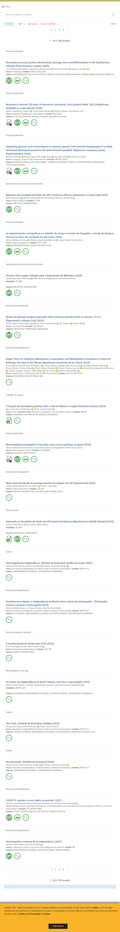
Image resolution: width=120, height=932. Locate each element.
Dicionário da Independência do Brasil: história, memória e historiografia (41, 569)
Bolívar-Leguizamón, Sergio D (17, 111)
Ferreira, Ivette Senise (14, 525)
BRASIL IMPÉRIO (63, 850)
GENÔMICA (75, 74)
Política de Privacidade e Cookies (34, 914)
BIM (41, 376)
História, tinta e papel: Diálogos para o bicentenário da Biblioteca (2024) (44, 275)
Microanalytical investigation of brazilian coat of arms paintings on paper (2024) (48, 444)
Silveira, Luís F (78, 111)
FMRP (39, 809)
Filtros (9, 24)
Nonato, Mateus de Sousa (16, 240)
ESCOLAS (61, 811)
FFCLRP (30, 809)
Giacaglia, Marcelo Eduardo (94, 366)
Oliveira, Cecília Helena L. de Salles (20, 608)
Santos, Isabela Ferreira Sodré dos (20, 448)
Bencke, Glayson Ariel (63, 111)
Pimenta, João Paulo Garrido (55, 566)
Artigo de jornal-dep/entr (17, 305)
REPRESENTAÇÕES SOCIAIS (25, 245)
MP (32, 72)
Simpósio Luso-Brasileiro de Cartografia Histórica (52, 412)
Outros (9, 552)
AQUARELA (18, 453)
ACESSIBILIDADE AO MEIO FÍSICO (49, 491)
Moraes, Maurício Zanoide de (60, 198)
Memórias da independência (23, 649)
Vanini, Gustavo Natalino (45, 368)
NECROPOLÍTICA (44, 245)
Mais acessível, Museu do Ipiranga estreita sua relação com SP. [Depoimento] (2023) (51, 483)
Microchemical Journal (21, 450)
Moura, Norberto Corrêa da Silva (19, 368)
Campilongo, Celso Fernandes (18, 278)
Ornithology (17, 72)
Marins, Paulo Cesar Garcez (45, 323)
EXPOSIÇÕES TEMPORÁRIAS (25, 329)
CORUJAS (18, 117)
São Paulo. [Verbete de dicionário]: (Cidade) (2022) (33, 723)
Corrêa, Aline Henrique (42, 111)
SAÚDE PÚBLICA (29, 811)
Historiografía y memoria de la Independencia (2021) (34, 841)
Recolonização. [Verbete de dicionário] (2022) (30, 761)
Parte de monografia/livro (18, 347)
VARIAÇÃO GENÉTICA (105, 74)
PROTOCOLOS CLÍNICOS (47, 811)
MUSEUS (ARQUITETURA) (24, 491)
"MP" (22, 24)
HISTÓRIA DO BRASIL (58, 613)
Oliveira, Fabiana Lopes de (68, 368)
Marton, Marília (79, 323)
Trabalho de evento (14, 395)
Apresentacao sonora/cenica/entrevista (24, 184)
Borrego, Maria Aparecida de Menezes (98, 368)
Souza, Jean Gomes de (49, 726)
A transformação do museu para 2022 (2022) (30, 643)
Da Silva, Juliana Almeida (65, 803)
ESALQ (39, 72)
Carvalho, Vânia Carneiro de (31, 646)
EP (85, 412)
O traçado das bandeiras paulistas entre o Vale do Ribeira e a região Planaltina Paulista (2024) (56, 406)
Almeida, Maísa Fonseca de (69, 366)
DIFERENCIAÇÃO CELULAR (25, 74)
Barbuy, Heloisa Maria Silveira (36, 198)
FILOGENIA (43, 117)
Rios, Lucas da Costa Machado (18, 409)
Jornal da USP (18, 326)
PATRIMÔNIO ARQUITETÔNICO (26, 376)
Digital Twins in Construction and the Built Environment (34, 373)
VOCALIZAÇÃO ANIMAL (15, 165)
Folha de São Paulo (20, 489)
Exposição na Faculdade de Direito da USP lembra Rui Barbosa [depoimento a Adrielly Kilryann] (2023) (60, 521)
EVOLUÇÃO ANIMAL (39, 162)
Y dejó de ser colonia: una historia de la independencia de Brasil (38, 847)
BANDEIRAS (19, 415)
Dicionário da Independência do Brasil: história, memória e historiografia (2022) (48, 682)
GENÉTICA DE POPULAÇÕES (58, 74)
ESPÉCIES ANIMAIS (30, 117)
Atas (14, 412)
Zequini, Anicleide (16, 371)
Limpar (113, 24)
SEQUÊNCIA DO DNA (57, 117)
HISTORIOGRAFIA (45, 571)
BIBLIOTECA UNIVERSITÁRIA (25, 203)
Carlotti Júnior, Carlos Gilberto (18, 323)
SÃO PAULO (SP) (88, 732)
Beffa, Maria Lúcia (13, 198)
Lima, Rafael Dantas (14, 69)
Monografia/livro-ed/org (17, 670)
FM (34, 326)
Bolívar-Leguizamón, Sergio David (36, 69)
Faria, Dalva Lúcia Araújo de (45, 448)
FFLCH (40, 243)
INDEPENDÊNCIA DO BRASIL (25, 571)
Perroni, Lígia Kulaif (49, 486)
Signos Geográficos (20, 243)
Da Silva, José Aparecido (16, 803)
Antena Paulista (18, 201)
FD (36, 201)
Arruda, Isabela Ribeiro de (16, 486)
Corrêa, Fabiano (50, 366)
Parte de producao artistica (18, 632)
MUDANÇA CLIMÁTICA (67, 162)
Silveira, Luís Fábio (79, 69)
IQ (41, 450)
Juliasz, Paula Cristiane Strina (71, 240)
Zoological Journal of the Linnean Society (29, 159)
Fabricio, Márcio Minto (68, 371)
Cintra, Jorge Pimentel (43, 409)
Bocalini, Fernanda (60, 69)
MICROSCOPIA (30, 453)
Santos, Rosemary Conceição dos (40, 803)
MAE (48, 450)
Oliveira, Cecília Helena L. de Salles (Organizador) (26, 685)
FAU (41, 326)
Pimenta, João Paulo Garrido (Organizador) (63, 685)
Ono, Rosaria (64, 323)
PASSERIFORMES (88, 74)
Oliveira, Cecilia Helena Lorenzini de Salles (23, 566)
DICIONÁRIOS (19, 613)
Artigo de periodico (14, 51)
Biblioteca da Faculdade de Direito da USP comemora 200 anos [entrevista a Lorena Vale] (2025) (57, 195)
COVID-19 (18, 811)
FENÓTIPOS (41, 74)
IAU (67, 373)
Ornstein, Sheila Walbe (33, 371)
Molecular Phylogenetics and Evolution (28, 114)
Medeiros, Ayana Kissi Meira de (42, 240)
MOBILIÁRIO (43, 329)
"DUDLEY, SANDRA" (49, 24)
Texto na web (12, 510)
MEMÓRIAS (57, 571)
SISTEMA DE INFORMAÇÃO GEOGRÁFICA (41, 415)
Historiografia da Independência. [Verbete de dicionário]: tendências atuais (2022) (49, 563)
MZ (44, 72)
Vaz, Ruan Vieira (61, 157)
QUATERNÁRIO (98, 162)
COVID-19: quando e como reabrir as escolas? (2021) (34, 800)
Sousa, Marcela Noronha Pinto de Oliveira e (23, 366)
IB (35, 72)
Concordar (58, 926)
